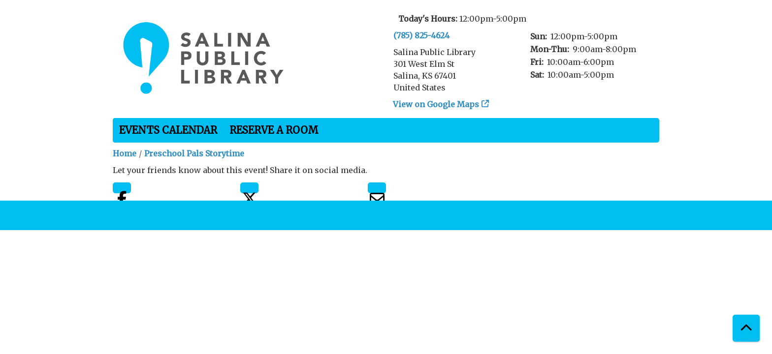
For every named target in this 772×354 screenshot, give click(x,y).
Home (124, 153)
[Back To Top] (746, 328)
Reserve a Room (274, 130)
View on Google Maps (436, 104)
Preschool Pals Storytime (194, 153)
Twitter (249, 187)
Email (377, 187)
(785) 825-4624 (421, 35)
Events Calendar (168, 130)
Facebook (122, 187)
